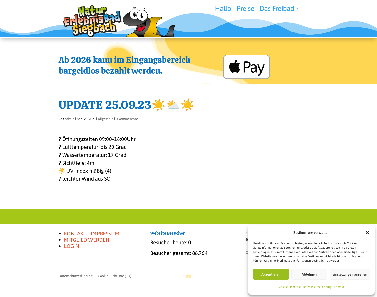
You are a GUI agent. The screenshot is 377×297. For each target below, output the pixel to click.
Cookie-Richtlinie (290, 287)
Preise (245, 9)
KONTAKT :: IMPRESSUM (91, 233)
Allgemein (105, 119)
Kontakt (339, 287)
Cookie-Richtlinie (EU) (114, 276)
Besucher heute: (169, 242)
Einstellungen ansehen (349, 274)
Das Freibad (277, 9)
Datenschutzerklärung (317, 287)
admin (70, 119)
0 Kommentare (127, 119)
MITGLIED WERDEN (86, 240)
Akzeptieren (270, 274)
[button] (367, 232)
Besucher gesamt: (171, 253)
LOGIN (71, 246)
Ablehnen (309, 274)
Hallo (223, 9)
